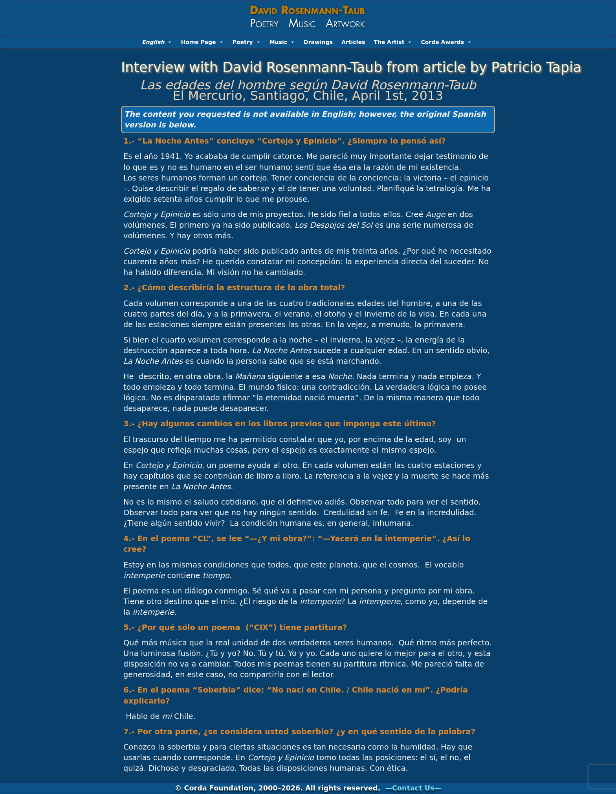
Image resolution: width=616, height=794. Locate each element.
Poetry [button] (247, 42)
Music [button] (282, 42)
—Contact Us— (413, 788)
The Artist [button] (393, 42)
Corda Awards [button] (446, 42)
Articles (353, 42)
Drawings (318, 42)
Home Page (202, 42)
